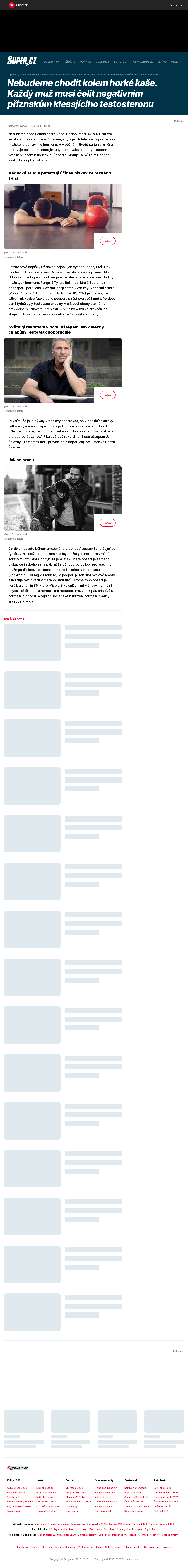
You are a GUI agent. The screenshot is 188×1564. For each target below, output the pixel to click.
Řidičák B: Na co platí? (165, 1481)
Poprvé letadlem (132, 1471)
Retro (162, 61)
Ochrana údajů (112, 1526)
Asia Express (143, 61)
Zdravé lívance (102, 1476)
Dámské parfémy (87, 1514)
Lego (84, 1508)
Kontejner (133, 1508)
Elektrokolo (95, 1508)
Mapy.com (44, 1503)
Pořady (86, 61)
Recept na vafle (102, 1485)
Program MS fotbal (75, 1471)
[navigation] (4, 5)
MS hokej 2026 (43, 1467)
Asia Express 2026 (132, 1503)
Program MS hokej (45, 1471)
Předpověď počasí (61, 1503)
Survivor (121, 61)
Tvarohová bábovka (104, 1481)
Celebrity (51, 61)
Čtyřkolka (144, 1508)
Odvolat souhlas (130, 1526)
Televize (102, 61)
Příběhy (69, 61)
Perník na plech (102, 1490)
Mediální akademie (68, 1526)
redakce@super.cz (107, 1550)
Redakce (51, 1526)
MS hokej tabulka (44, 1476)
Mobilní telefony (49, 1514)
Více (176, 61)
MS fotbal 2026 (73, 1467)
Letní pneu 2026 (162, 1467)
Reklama (40, 1526)
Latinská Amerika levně (135, 1485)
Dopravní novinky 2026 (165, 1476)
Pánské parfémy (163, 1514)
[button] (63, 206)
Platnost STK (160, 1490)
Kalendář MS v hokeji (46, 1485)
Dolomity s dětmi (132, 1490)
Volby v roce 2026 (15, 1467)
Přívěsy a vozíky (61, 1508)
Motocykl (75, 1508)
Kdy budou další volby (17, 1485)
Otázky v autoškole (163, 1485)
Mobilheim (108, 1508)
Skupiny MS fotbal (75, 1476)
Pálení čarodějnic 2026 (155, 1503)
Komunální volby (15, 1471)
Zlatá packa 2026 (96, 1503)
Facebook (28, 1526)
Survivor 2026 (114, 1503)
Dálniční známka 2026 (165, 1471)
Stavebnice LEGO (68, 1514)
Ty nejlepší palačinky (105, 1467)
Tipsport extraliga (44, 1490)
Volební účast (13, 1490)
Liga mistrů (71, 1490)
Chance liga (71, 1485)
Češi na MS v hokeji (46, 1481)
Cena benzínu (79, 1503)
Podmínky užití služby (91, 1526)
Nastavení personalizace (153, 1526)
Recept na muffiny (104, 1471)
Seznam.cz (176, 5)
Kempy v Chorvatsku (134, 1467)
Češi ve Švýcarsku (133, 1481)
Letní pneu (103, 1514)
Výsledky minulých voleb (19, 1481)
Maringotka (120, 1508)
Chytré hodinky (145, 1514)
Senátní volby (13, 1476)
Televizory (130, 1514)
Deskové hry (117, 1514)
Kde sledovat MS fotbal (77, 1481)
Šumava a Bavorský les (135, 1476)
